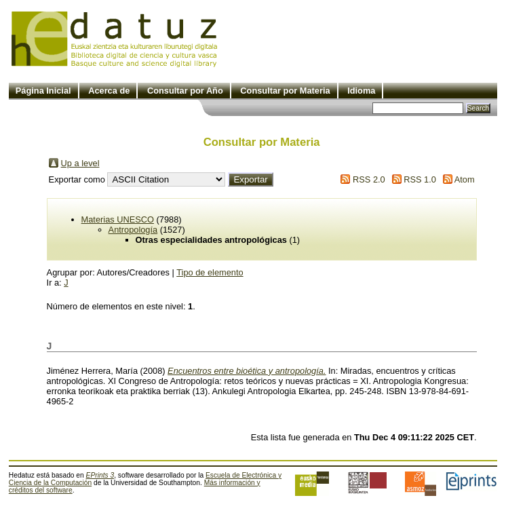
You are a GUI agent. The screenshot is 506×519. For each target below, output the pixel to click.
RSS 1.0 (420, 179)
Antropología (133, 230)
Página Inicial (43, 90)
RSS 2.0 (369, 179)
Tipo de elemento (209, 272)
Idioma (361, 90)
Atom (464, 179)
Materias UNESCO (117, 219)
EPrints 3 (100, 475)
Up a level (80, 163)
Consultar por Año (185, 90)
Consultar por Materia (285, 90)
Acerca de (109, 90)
